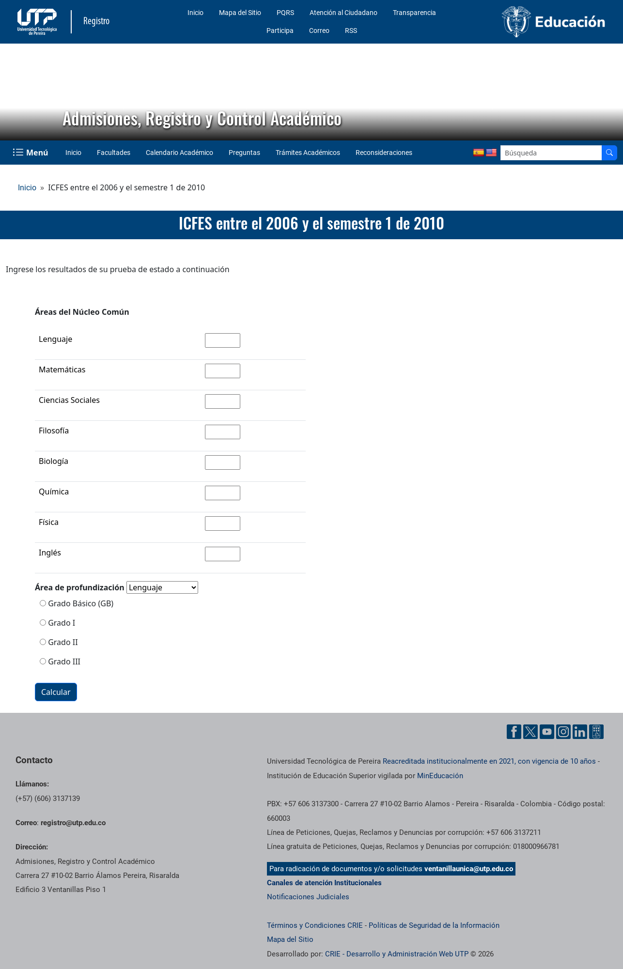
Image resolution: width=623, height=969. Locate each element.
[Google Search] (551, 152)
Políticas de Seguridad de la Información (434, 925)
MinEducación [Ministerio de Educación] (440, 775)
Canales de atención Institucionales (324, 882)
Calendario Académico (179, 152)
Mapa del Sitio (240, 12)
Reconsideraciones (384, 152)
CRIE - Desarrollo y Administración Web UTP (396, 954)
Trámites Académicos (308, 152)
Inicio (195, 12)
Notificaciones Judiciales (308, 896)
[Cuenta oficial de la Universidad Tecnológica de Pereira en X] (530, 731)
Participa (280, 30)
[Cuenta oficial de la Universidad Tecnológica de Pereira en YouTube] (547, 731)
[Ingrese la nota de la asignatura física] (222, 523)
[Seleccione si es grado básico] (43, 603)
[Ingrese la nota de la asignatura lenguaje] (222, 340)
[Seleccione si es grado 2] (43, 642)
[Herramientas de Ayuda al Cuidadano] (596, 731)
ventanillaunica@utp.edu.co (468, 868)
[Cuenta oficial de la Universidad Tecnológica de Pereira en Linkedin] (580, 731)
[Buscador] (609, 152)
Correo (319, 30)
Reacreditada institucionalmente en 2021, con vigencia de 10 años (489, 761)
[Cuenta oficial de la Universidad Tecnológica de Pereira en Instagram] (563, 731)
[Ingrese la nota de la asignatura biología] (222, 462)
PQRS (285, 12)
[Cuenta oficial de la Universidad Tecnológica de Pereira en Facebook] (514, 731)
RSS (351, 30)
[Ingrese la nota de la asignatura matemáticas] (222, 371)
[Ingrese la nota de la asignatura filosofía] (222, 432)
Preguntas (244, 152)
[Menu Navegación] (31, 152)
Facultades (113, 152)
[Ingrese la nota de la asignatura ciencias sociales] (222, 401)
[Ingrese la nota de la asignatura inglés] (222, 554)
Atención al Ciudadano (343, 12)
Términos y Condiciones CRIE (315, 925)
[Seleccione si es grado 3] (43, 661)
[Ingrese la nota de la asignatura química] (222, 493)
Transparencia (414, 12)
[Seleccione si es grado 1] (43, 622)
